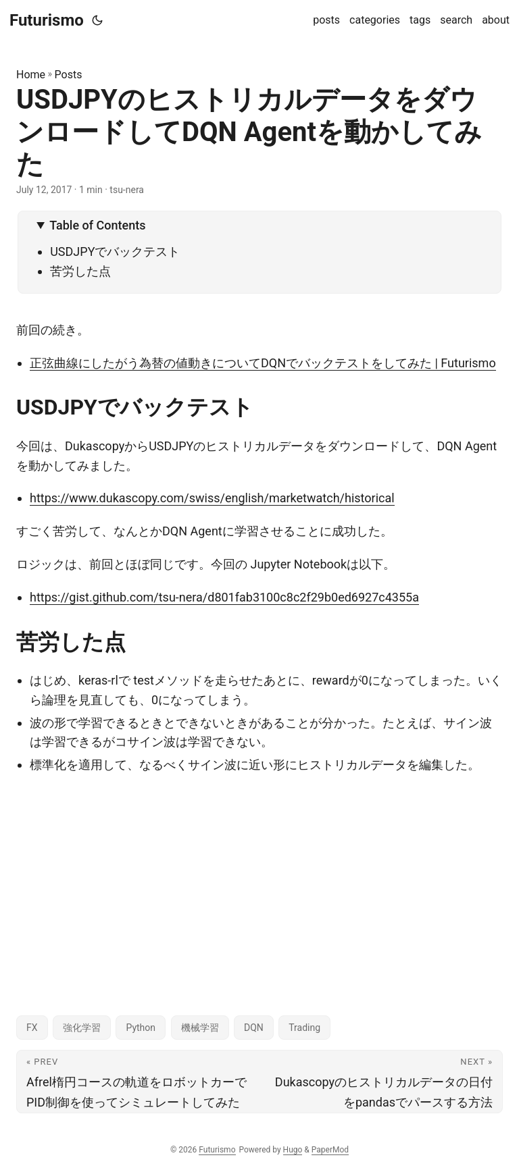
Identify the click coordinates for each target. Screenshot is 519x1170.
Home (30, 74)
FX (32, 1027)
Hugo (293, 1149)
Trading (304, 1027)
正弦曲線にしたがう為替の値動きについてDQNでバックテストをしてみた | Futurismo (263, 363)
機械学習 (200, 1027)
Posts (68, 74)
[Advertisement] (259, 883)
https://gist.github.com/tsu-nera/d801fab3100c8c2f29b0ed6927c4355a (224, 597)
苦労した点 (80, 271)
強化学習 (82, 1027)
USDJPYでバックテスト (115, 251)
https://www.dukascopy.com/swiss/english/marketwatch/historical (212, 498)
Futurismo (46, 20)
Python (140, 1027)
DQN (254, 1027)
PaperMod (330, 1149)
